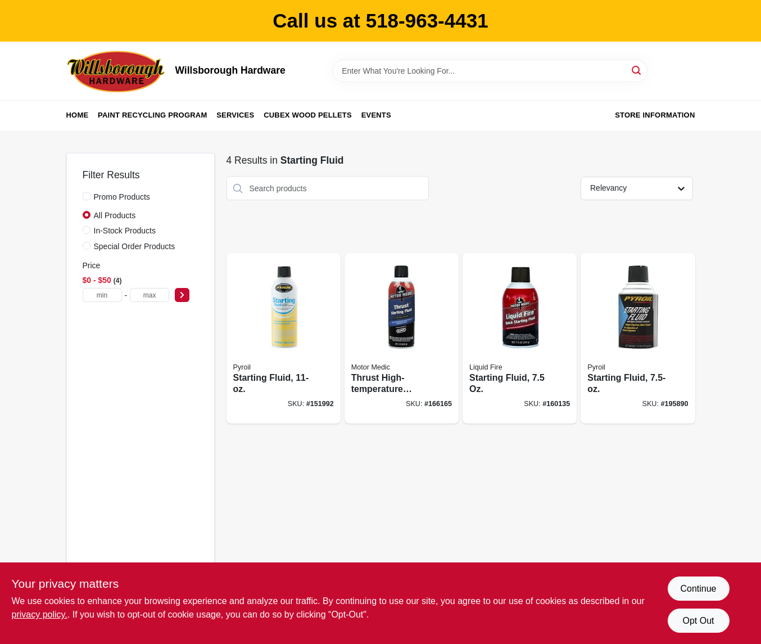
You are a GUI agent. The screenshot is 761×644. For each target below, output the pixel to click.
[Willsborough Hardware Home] (116, 70)
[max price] (149, 295)
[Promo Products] (86, 196)
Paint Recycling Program (152, 115)
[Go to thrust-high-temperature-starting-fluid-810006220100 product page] (402, 338)
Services (235, 115)
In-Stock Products (125, 230)
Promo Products (122, 197)
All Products (115, 215)
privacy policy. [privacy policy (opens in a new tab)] (39, 614)
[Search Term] (490, 71)
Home (77, 115)
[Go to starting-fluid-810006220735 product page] (520, 338)
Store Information (655, 115)
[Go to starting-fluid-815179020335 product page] (638, 338)
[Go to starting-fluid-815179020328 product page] (284, 338)
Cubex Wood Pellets (308, 115)
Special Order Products (134, 246)
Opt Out (698, 620)
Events (376, 115)
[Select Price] (182, 295)
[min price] (102, 295)
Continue (698, 588)
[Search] (637, 70)
